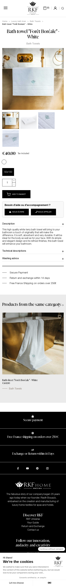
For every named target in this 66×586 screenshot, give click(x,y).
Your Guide (33, 523)
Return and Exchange (33, 526)
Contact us (33, 530)
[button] (56, 305)
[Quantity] (7, 182)
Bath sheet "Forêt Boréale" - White (20, 380)
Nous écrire (16, 212)
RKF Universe (33, 519)
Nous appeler (43, 212)
